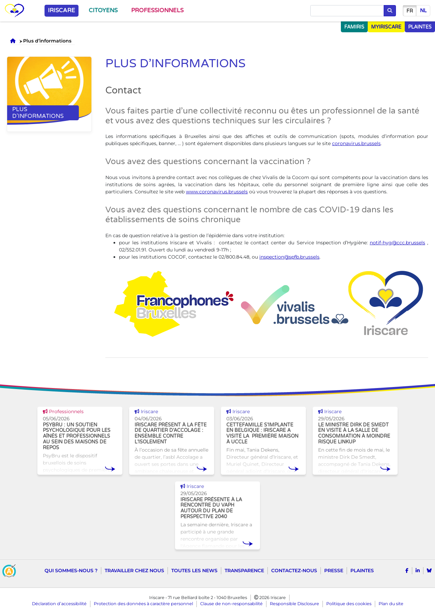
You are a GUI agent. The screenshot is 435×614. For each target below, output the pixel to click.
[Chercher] (347, 11)
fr (409, 11)
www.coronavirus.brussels (217, 192)
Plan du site (391, 603)
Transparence (244, 570)
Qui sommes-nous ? (71, 570)
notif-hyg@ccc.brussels (397, 243)
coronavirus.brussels (356, 143)
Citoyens (103, 10)
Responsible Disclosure (294, 603)
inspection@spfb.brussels (289, 257)
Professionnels (157, 10)
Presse (333, 570)
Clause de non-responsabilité (231, 603)
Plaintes (362, 570)
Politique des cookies (348, 603)
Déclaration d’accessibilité (59, 603)
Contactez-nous (294, 570)
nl (423, 11)
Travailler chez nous (134, 570)
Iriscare (61, 10)
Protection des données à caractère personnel (143, 603)
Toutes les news (194, 570)
